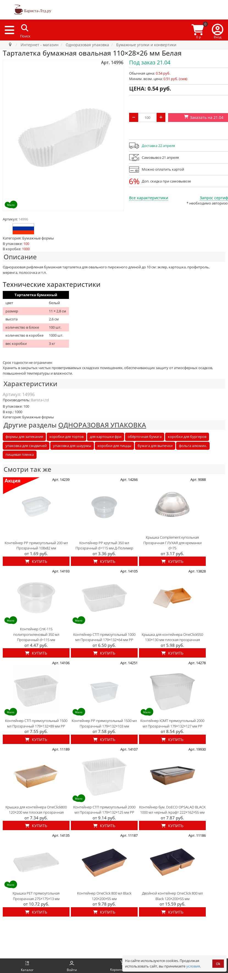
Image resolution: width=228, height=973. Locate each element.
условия (193, 966)
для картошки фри (105, 436)
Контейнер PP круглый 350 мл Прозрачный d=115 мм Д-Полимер (104, 545)
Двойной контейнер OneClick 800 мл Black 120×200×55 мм (172, 896)
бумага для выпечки (155, 445)
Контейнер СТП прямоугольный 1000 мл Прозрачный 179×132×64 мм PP (104, 637)
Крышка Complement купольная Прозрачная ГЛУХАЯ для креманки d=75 (172, 542)
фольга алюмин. (193, 445)
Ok (218, 964)
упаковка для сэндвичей (26, 445)
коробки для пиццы (114, 445)
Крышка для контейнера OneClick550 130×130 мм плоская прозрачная (172, 637)
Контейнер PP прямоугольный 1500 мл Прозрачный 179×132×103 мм (104, 723)
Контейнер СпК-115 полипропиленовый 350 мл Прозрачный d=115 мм (36, 634)
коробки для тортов (66, 436)
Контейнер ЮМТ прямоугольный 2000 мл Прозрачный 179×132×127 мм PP (172, 723)
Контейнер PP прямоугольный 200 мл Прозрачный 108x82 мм (36, 545)
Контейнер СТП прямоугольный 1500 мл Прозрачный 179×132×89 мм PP (36, 723)
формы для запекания (24, 436)
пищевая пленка (19, 454)
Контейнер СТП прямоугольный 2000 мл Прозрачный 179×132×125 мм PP (104, 810)
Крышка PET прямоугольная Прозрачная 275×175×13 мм (36, 896)
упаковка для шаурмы (72, 445)
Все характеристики (148, 197)
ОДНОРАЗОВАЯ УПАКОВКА (102, 424)
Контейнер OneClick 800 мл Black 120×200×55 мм (104, 896)
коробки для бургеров (187, 436)
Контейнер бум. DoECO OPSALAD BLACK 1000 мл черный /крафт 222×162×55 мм (172, 810)
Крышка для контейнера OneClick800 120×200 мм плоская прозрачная (36, 810)
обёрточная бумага (145, 436)
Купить (36, 561)
